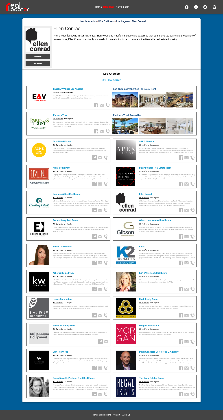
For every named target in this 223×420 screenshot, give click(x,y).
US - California (58, 92)
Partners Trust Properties (127, 115)
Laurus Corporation (62, 299)
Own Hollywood (60, 352)
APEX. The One (146, 141)
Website (38, 63)
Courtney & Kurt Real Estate (67, 194)
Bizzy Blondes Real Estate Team (155, 168)
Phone (38, 56)
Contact (116, 415)
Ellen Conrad (145, 194)
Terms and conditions (102, 415)
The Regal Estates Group (151, 378)
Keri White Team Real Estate (153, 273)
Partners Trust (60, 115)
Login (126, 6)
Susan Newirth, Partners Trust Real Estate (74, 378)
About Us (126, 415)
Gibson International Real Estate (155, 220)
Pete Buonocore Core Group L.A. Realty (159, 352)
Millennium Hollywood (64, 325)
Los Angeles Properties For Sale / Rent (134, 89)
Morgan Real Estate (149, 325)
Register (108, 7)
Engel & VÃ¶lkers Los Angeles (68, 89)
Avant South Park (61, 168)
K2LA (142, 246)
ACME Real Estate (62, 141)
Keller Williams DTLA (63, 273)
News (119, 6)
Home (98, 6)
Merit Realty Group (148, 299)
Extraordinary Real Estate (65, 220)
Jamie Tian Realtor (62, 246)
